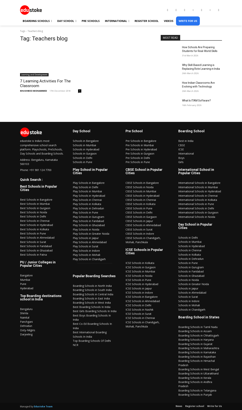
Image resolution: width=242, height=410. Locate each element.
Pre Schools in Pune (138, 162)
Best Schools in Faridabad (36, 246)
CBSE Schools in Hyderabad (142, 195)
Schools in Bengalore (86, 141)
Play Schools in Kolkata (87, 204)
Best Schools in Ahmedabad (37, 237)
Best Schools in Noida (33, 212)
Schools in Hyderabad (86, 149)
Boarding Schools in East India (91, 298)
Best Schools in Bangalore (36, 199)
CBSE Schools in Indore (140, 233)
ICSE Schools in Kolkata (140, 263)
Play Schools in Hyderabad (89, 195)
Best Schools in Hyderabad (36, 225)
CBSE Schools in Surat (139, 229)
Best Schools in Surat (33, 242)
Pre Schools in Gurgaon (140, 153)
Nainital (24, 317)
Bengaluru (26, 309)
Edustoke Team (43, 406)
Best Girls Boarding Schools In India (94, 311)
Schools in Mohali (189, 305)
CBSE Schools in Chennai (141, 200)
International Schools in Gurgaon (198, 212)
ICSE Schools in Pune (138, 280)
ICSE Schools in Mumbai (140, 271)
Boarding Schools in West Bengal (198, 369)
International (186, 153)
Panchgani (26, 321)
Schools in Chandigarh (191, 309)
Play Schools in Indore (86, 250)
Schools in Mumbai (84, 145)
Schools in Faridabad (191, 271)
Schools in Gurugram (191, 267)
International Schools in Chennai (198, 195)
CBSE (181, 145)
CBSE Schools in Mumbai (141, 191)
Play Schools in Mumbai (87, 191)
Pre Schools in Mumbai (140, 145)
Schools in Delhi (82, 158)
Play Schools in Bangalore (89, 183)
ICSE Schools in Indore (139, 292)
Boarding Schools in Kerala (194, 378)
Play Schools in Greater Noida (91, 233)
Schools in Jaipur (188, 288)
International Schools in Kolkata (197, 200)
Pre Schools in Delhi (138, 158)
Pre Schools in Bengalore (141, 141)
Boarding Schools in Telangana (197, 390)
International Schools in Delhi (196, 208)
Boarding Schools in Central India (93, 294)
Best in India (185, 141)
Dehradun (26, 326)
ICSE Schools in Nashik (139, 309)
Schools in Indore (188, 301)
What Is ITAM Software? (196, 100)
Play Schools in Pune (85, 212)
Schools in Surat (188, 297)
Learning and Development (34, 74)
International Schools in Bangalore (199, 183)
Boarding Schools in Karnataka (197, 352)
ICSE (181, 149)
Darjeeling (26, 334)
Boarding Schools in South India (92, 290)
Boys (181, 158)
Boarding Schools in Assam (195, 331)
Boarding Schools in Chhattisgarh (198, 335)
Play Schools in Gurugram (88, 217)
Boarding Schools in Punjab (195, 394)
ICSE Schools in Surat (138, 314)
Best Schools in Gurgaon (35, 208)
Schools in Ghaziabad (191, 276)
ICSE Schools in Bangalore (142, 297)
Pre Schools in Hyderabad (141, 149)
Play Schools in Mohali (86, 255)
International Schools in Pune (196, 204)
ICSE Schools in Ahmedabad (143, 301)
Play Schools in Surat (85, 246)
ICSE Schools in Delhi (138, 305)
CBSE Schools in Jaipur (139, 221)
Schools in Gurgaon (85, 153)
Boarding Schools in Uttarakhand (198, 373)
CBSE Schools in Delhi (139, 212)
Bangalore (26, 275)
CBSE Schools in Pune (139, 208)
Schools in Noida (188, 280)
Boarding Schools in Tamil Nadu (198, 327)
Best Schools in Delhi (33, 216)
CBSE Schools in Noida (140, 187)
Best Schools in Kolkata (34, 229)
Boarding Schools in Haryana (196, 339)
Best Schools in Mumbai (35, 204)
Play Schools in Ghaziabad (89, 225)
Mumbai (25, 280)
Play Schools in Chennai (87, 200)
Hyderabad (26, 288)
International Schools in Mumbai (198, 187)
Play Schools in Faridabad (88, 221)
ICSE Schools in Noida (139, 276)
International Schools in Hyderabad (199, 191)
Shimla (24, 313)
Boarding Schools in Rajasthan (197, 356)
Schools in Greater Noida (193, 284)
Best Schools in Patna (33, 254)
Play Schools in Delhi (85, 187)
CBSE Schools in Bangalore (142, 183)
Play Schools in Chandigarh (89, 259)
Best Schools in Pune (33, 233)
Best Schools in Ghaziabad (36, 250)
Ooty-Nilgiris (27, 330)
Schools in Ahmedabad (192, 292)
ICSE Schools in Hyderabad (142, 284)
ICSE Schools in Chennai (140, 318)
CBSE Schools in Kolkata (140, 204)
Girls (181, 162)
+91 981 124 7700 (40, 170)
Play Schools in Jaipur (86, 238)
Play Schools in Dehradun (88, 208)
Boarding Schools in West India (92, 302)
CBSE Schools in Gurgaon (141, 217)
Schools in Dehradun (191, 259)
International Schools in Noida (196, 217)
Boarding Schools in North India (92, 286)
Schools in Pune (82, 162)
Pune (23, 284)
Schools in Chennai (189, 250)
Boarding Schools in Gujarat (195, 344)
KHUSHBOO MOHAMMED (33, 90)
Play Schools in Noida (86, 229)
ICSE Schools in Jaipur (139, 288)
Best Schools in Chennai (35, 221)
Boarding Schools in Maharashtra (198, 348)
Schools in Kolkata (189, 254)
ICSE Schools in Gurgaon (141, 267)
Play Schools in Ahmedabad (90, 242)
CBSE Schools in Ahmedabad (143, 225)
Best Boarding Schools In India (91, 307)
